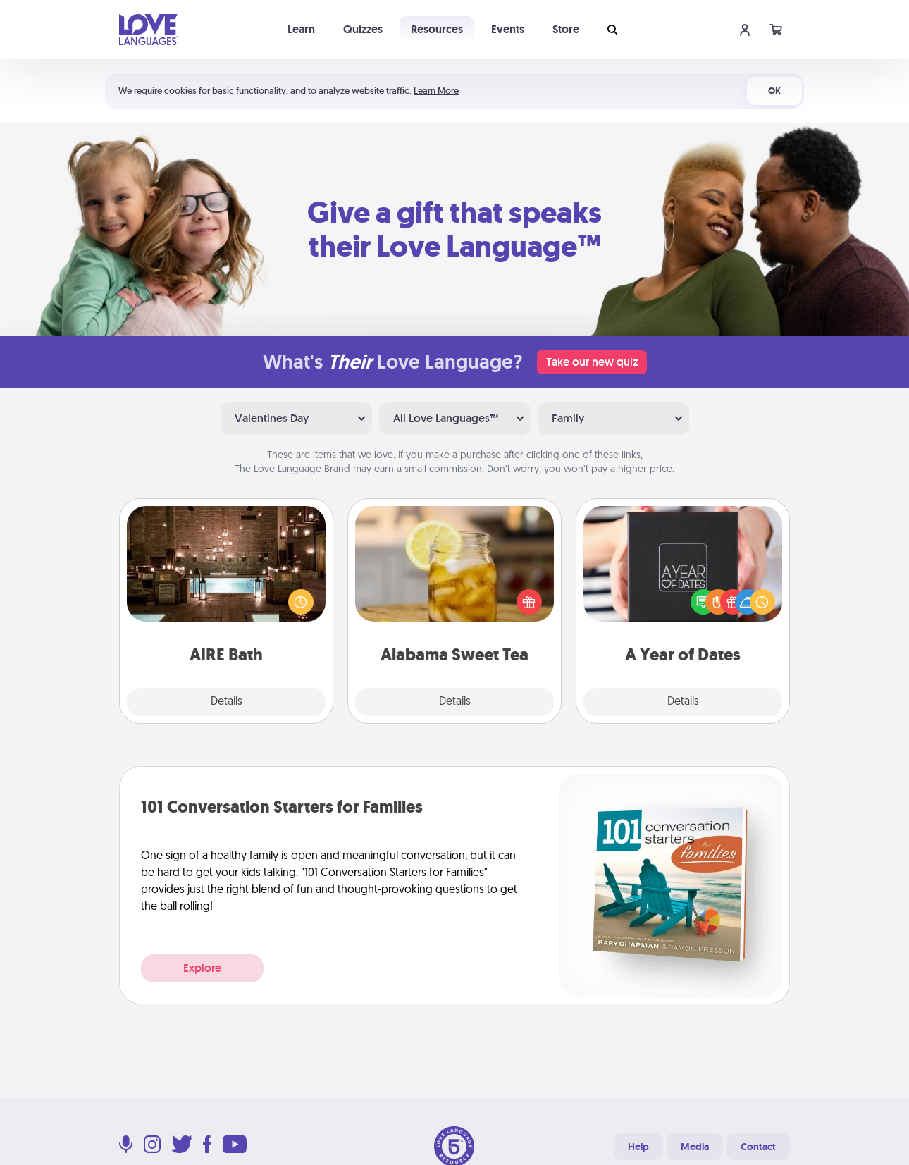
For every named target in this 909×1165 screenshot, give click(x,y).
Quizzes (363, 29)
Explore (202, 968)
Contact (758, 1146)
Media (695, 1146)
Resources (437, 29)
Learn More (436, 91)
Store (565, 29)
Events (507, 29)
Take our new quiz (592, 362)
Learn (301, 29)
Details (226, 702)
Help (638, 1146)
